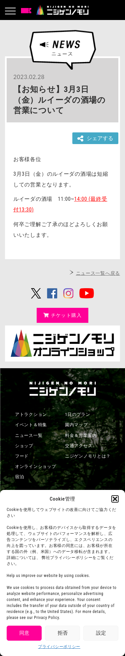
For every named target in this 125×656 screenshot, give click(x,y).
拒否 (63, 633)
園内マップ (76, 424)
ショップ (24, 445)
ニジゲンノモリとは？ (88, 456)
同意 (24, 633)
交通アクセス (78, 445)
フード (22, 456)
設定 (101, 633)
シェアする (95, 138)
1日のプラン (77, 414)
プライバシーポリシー (59, 646)
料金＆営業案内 (81, 435)
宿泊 (19, 476)
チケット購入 (62, 315)
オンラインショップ (35, 466)
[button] (115, 499)
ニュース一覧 (28, 435)
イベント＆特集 (31, 424)
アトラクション (31, 414)
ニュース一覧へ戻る (98, 273)
